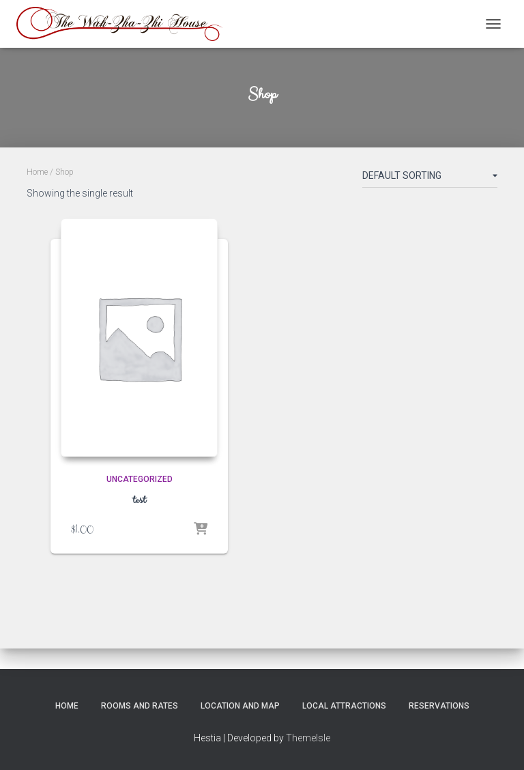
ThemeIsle (308, 737)
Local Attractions (344, 706)
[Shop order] (429, 178)
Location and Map (240, 706)
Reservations (439, 706)
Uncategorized (139, 479)
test (139, 500)
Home (37, 172)
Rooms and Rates (139, 706)
